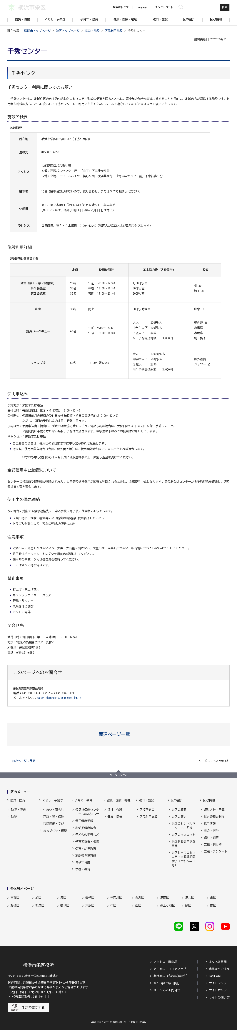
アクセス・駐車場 (165, 961)
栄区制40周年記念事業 (183, 843)
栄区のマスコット (183, 834)
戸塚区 (89, 905)
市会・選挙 (211, 830)
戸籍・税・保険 (53, 816)
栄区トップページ (68, 30)
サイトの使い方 (219, 997)
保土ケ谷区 (167, 905)
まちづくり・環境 (55, 830)
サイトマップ (218, 983)
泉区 (63, 897)
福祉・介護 (114, 809)
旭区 (38, 897)
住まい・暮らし (53, 809)
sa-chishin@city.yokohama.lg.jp (59, 697)
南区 (213, 905)
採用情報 (210, 823)
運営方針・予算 (214, 809)
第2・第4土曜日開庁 (166, 983)
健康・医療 (114, 816)
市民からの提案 (219, 968)
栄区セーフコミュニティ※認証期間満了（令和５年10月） (183, 859)
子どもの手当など (87, 834)
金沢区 (139, 897)
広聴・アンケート (215, 851)
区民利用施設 (114, 30)
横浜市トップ (120, 7)
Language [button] (142, 7)
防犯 (14, 816)
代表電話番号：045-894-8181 (31, 996)
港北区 (189, 897)
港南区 (164, 897)
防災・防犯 (17, 800)
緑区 (188, 905)
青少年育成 (82, 862)
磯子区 (89, 897)
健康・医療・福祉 (118, 800)
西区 (138, 905)
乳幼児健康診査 (85, 827)
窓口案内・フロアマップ (169, 968)
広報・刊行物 (212, 844)
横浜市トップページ (37, 30)
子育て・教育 (83, 800)
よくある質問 (218, 961)
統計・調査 (211, 837)
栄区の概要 (179, 809)
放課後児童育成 (85, 855)
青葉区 (14, 897)
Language (215, 975)
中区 (113, 905)
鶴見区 (64, 905)
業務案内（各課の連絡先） (171, 975)
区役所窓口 (147, 809)
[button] (118, 734)
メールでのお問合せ (166, 990)
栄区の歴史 (179, 816)
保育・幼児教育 (85, 848)
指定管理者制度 (214, 816)
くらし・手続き (52, 800)
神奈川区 (116, 897)
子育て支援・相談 (87, 841)
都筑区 (39, 905)
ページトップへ (118, 775)
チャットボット (164, 7)
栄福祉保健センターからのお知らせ (87, 811)
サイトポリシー (219, 990)
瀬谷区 (14, 905)
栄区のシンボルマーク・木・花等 (183, 825)
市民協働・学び (53, 823)
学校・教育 (82, 869)
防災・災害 (18, 809)
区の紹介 (177, 800)
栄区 (213, 897)
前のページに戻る (24, 760)
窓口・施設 (92, 30)
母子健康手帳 (84, 820)
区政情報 (209, 800)
